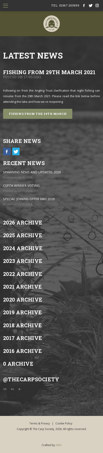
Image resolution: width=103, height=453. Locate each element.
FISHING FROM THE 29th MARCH (38, 114)
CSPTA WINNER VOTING (21, 185)
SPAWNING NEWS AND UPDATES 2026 (32, 172)
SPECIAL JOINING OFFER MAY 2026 (29, 199)
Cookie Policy (63, 423)
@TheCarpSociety (31, 379)
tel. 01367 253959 (65, 5)
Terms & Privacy (39, 423)
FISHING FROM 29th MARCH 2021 (49, 72)
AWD (59, 445)
